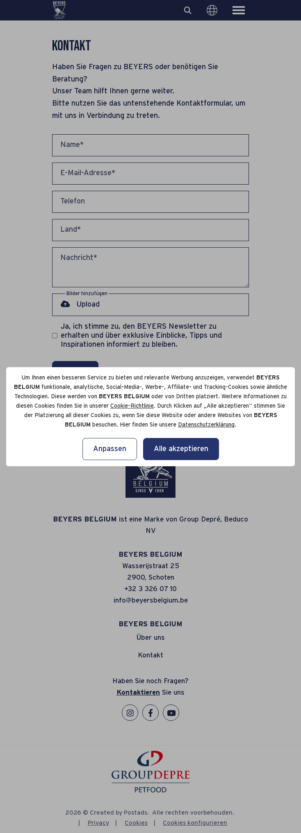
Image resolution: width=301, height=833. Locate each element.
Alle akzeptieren (181, 449)
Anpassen (109, 449)
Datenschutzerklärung (206, 425)
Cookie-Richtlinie (132, 406)
